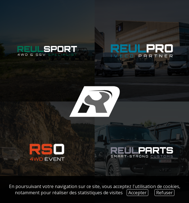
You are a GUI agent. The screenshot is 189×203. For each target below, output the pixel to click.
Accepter (137, 192)
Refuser (164, 192)
